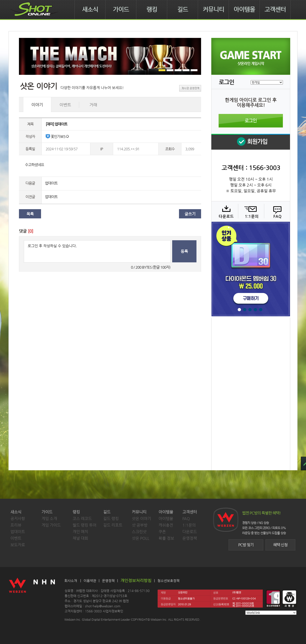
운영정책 (189, 538)
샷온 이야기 (141, 518)
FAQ (276, 211)
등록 (184, 251)
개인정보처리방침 (136, 580)
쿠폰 (162, 531)
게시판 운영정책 (190, 88)
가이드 (121, 9)
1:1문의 (189, 525)
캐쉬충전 (166, 525)
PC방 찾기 (246, 544)
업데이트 (51, 183)
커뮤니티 (213, 9)
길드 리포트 (112, 525)
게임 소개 (49, 518)
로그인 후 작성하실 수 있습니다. (97, 251)
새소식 (90, 9)
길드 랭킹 (111, 518)
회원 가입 (250, 142)
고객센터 (275, 9)
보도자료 (17, 544)
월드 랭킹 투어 (84, 525)
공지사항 (17, 518)
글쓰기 (190, 214)
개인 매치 (80, 531)
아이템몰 (244, 9)
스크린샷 (139, 531)
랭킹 (151, 9)
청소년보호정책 (168, 581)
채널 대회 (80, 538)
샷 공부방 (139, 525)
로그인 (251, 121)
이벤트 (15, 538)
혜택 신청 (280, 544)
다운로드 (225, 211)
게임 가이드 (51, 525)
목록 (30, 214)
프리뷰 (15, 525)
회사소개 (70, 581)
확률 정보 (166, 538)
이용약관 (90, 581)
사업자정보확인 (113, 611)
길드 (182, 9)
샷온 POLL (140, 538)
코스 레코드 (82, 518)
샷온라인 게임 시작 (250, 56)
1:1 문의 (251, 211)
